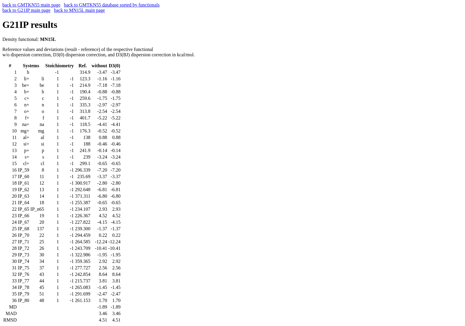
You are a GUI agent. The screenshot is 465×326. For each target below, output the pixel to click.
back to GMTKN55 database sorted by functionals (112, 4)
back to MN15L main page (79, 10)
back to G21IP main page (26, 10)
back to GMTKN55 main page (31, 4)
